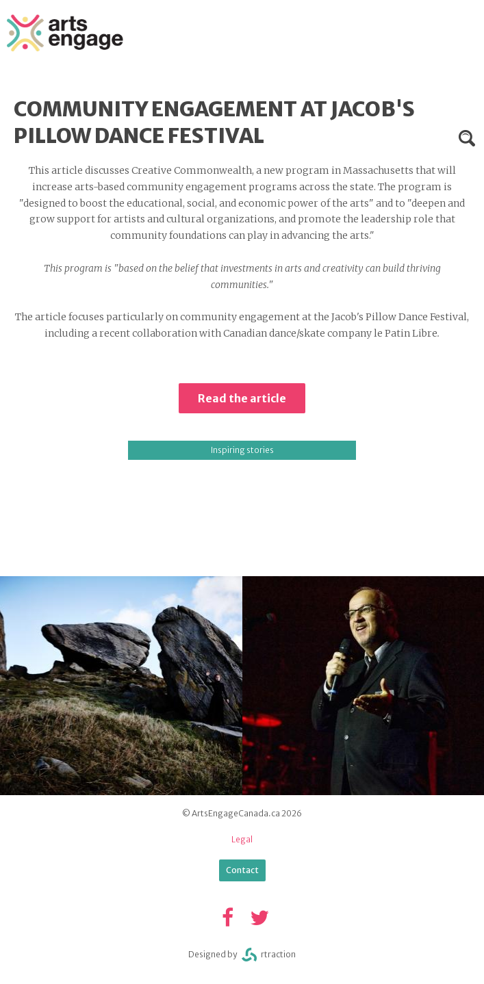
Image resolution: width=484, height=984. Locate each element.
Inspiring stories (242, 450)
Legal (242, 839)
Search (467, 138)
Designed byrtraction (242, 955)
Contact (242, 870)
